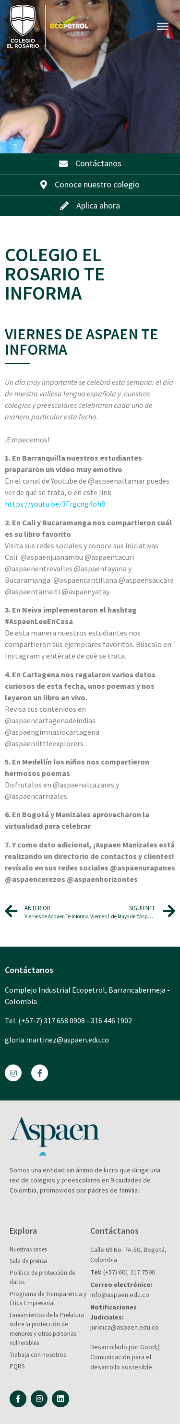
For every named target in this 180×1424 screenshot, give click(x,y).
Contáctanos (29, 969)
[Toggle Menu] (162, 26)
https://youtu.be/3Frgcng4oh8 (55, 504)
